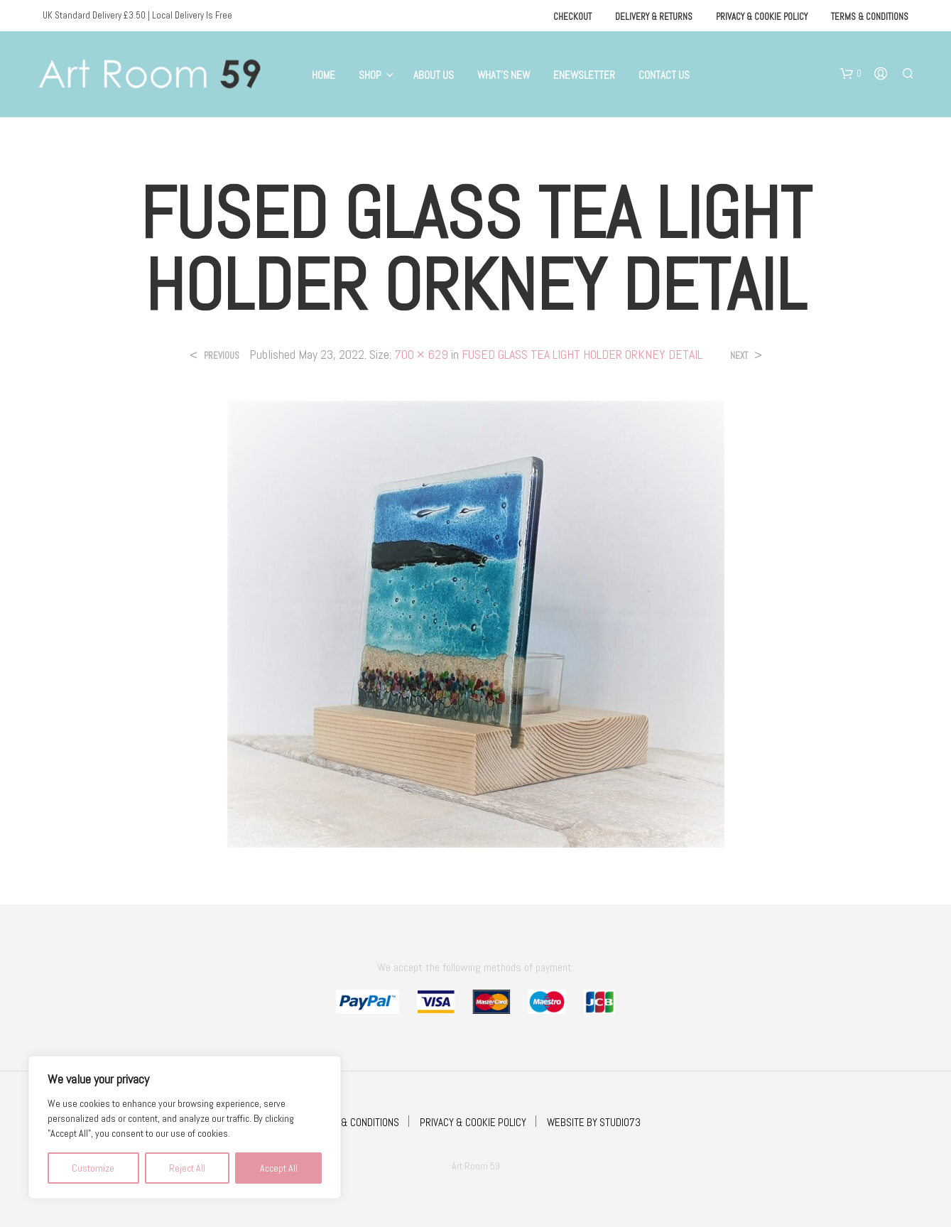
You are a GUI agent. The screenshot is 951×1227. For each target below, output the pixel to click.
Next (739, 355)
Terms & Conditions (869, 17)
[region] (184, 1127)
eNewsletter (584, 75)
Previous (221, 355)
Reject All (187, 1168)
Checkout (572, 17)
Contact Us (664, 75)
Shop (370, 75)
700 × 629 (421, 354)
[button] (851, 74)
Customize (93, 1168)
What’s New (503, 75)
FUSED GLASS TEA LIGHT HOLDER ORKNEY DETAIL (582, 354)
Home (323, 75)
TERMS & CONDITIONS (354, 1122)
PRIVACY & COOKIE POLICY (473, 1122)
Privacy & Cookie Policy (762, 17)
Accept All (279, 1168)
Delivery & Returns (653, 17)
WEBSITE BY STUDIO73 (594, 1122)
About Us (433, 75)
